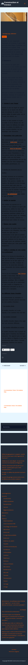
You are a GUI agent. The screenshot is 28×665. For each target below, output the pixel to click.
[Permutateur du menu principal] (25, 3)
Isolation (6, 555)
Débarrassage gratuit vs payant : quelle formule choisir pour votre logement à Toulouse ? (13, 456)
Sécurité (5, 572)
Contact (14, 649)
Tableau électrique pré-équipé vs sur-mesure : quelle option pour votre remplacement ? (13, 467)
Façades (5, 544)
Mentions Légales (14, 651)
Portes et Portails (8, 564)
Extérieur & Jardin (8, 541)
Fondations (6, 549)
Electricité (6, 532)
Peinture (5, 561)
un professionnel (12, 194)
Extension (6, 538)
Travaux (4, 518)
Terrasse (5, 575)
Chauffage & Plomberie (10, 526)
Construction (7, 498)
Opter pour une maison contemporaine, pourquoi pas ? (12, 385)
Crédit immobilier (8, 501)
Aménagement (6, 493)
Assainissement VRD (9, 523)
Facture (5, 507)
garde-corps (13, 142)
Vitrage (5, 587)
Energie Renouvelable (9, 535)
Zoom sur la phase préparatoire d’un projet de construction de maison (12, 401)
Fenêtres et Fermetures (10, 546)
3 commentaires (8, 390)
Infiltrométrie (7, 552)
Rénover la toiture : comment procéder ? (13, 605)
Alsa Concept (22, 273)
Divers (4, 36)
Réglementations (8, 510)
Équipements (7, 504)
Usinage (5, 584)
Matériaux (6, 558)
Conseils (4, 496)
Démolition (6, 529)
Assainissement (8, 521)
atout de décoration (16, 148)
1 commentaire (7, 405)
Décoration (5, 513)
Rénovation (6, 566)
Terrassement (7, 578)
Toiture (5, 581)
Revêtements (7, 569)
